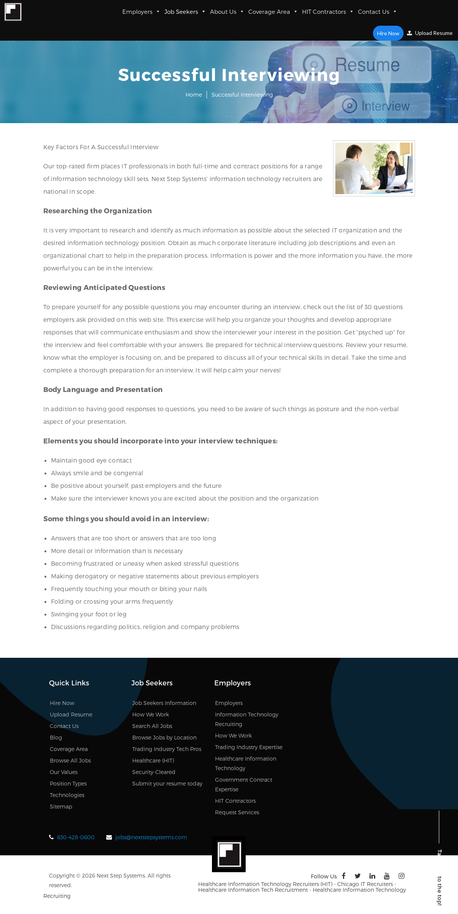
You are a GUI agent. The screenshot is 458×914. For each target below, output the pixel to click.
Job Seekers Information (164, 703)
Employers (141, 11)
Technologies (67, 795)
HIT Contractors (328, 11)
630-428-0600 (76, 837)
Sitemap (61, 806)
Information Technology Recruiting (246, 719)
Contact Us (377, 11)
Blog (56, 737)
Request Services (237, 812)
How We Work (150, 714)
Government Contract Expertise (243, 784)
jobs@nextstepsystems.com (151, 837)
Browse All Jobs (70, 760)
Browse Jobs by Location (164, 737)
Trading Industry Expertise (248, 747)
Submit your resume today (167, 783)
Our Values (63, 772)
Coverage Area (273, 11)
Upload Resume (430, 33)
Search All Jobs (152, 726)
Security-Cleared (154, 772)
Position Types (68, 783)
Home (193, 94)
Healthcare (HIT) (153, 760)
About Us (227, 11)
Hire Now (388, 33)
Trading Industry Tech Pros (166, 749)
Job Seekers (185, 11)
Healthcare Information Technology (245, 763)
